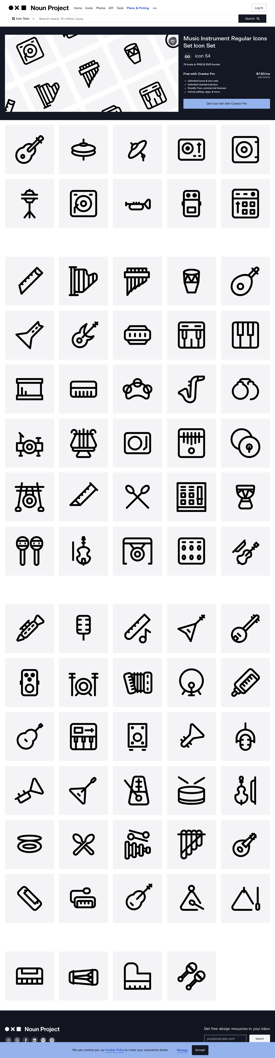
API (111, 8)
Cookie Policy (115, 1051)
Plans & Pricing (138, 8)
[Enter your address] (225, 1035)
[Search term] (138, 18)
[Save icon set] (173, 41)
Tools (120, 8)
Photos (100, 8)
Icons (89, 8)
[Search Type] (22, 18)
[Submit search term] (252, 18)
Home (78, 8)
